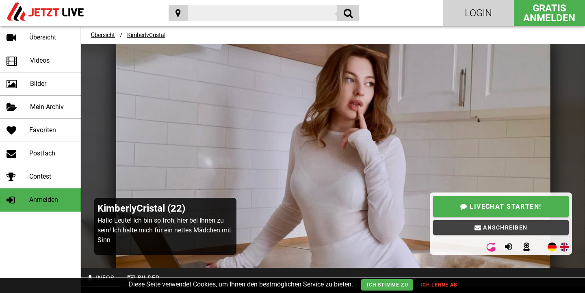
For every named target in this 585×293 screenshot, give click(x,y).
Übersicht (103, 35)
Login (478, 13)
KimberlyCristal (146, 35)
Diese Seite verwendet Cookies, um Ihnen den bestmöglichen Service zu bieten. (241, 284)
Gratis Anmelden (549, 13)
